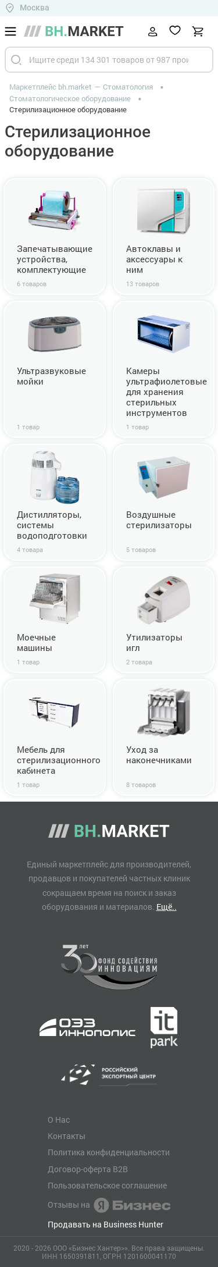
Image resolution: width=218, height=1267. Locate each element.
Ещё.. (166, 906)
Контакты (66, 1136)
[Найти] (16, 60)
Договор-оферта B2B (88, 1169)
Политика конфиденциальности (109, 1152)
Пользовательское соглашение (107, 1185)
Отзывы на (109, 1205)
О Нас (59, 1119)
